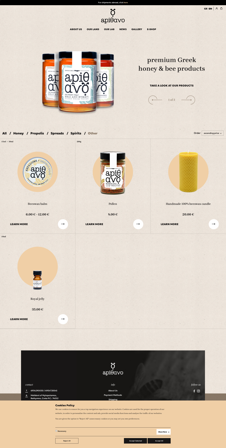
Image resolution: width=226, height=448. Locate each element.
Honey (18, 133)
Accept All (159, 441)
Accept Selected (135, 441)
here (126, 2)
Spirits (75, 133)
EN (210, 8)
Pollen (113, 204)
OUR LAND (93, 29)
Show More (164, 432)
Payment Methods (113, 395)
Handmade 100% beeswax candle (188, 204)
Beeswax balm (37, 204)
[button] (155, 100)
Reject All (66, 441)
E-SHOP (151, 29)
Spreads (57, 133)
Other (92, 133)
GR (205, 8)
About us (112, 390)
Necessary (60, 431)
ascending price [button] (212, 133)
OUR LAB (109, 29)
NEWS (123, 29)
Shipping (113, 399)
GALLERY (136, 29)
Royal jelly (38, 298)
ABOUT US (76, 29)
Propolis (37, 133)
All (4, 133)
